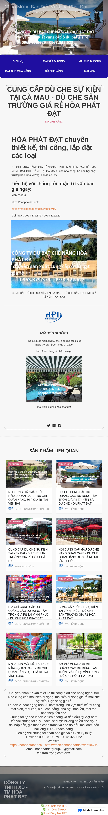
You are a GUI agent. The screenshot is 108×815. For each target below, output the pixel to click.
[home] (45, 6)
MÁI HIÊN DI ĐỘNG (54, 333)
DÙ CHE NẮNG (54, 71)
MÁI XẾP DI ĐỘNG (54, 61)
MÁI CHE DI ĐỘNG (90, 61)
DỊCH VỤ (18, 61)
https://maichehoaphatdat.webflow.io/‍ (71, 745)
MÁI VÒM (89, 71)
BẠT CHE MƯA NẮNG (18, 71)
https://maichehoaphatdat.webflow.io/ (33, 208)
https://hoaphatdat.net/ (26, 745)
